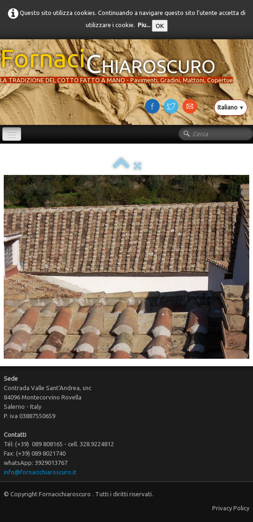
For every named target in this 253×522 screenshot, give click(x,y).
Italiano (230, 107)
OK (160, 25)
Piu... (144, 25)
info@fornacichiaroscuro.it (40, 472)
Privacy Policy (230, 508)
